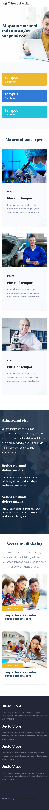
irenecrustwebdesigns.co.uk (30, 798)
